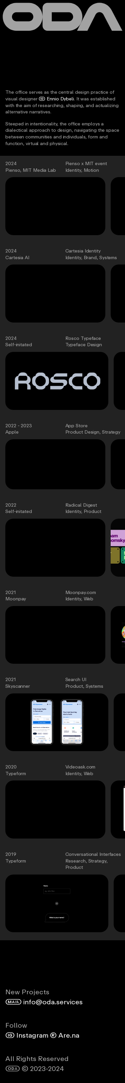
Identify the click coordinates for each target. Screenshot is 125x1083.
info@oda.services (44, 1002)
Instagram (26, 1035)
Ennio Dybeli (56, 98)
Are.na (63, 1035)
